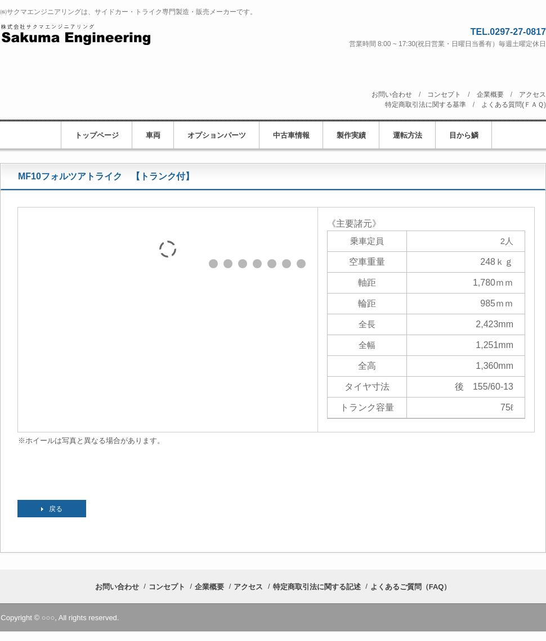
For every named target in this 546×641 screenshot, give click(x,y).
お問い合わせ (392, 94)
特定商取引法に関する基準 (425, 105)
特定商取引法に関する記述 (317, 586)
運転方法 (407, 135)
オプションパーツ (216, 135)
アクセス (532, 94)
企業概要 (490, 94)
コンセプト (444, 94)
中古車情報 (291, 135)
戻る (55, 509)
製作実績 (351, 135)
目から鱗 (463, 135)
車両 (153, 135)
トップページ (97, 135)
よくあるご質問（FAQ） (410, 586)
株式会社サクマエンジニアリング (122, 34)
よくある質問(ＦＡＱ (512, 105)
